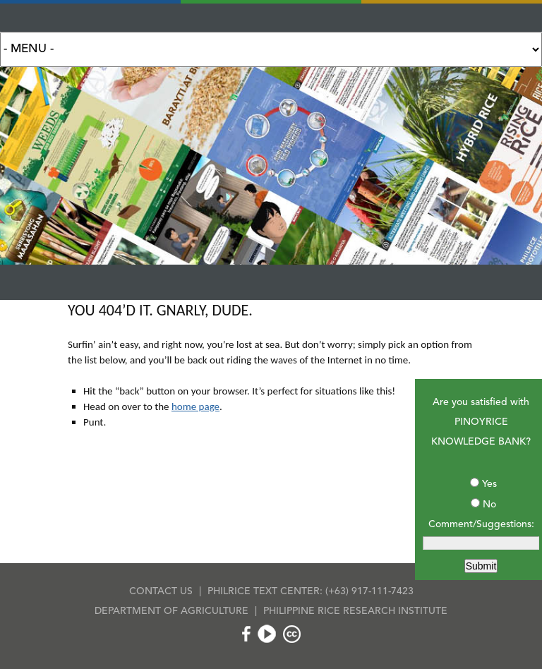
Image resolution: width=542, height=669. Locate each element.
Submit (481, 566)
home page (195, 406)
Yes (489, 484)
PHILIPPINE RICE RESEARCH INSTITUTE (355, 611)
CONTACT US (161, 591)
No (489, 505)
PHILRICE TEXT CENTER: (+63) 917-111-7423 (310, 591)
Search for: (271, 49)
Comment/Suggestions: (481, 524)
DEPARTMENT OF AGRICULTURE (171, 611)
